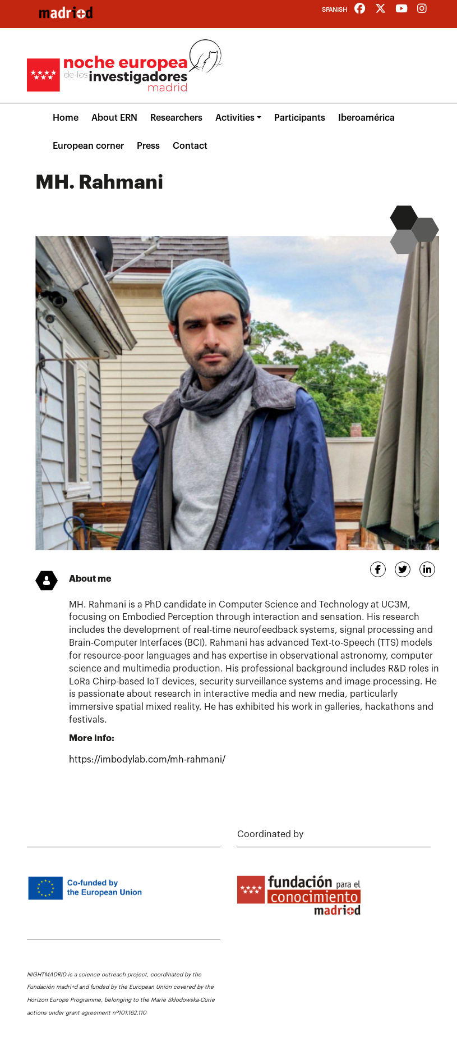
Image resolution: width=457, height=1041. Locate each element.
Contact (190, 145)
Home (66, 117)
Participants (299, 117)
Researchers (176, 117)
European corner (88, 145)
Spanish (334, 10)
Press (148, 145)
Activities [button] (235, 117)
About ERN (114, 117)
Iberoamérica (366, 117)
